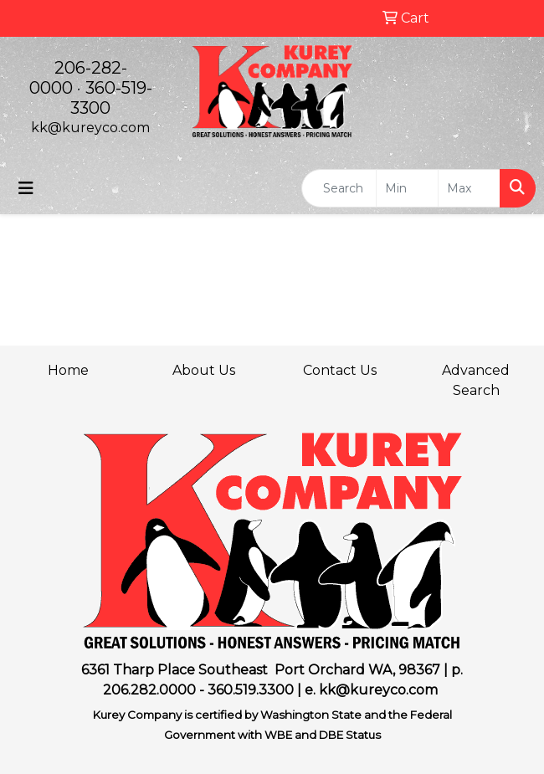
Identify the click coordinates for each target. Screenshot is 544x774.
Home (68, 370)
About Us (203, 370)
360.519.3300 (251, 690)
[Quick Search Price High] (469, 188)
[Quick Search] (339, 188)
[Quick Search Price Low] (407, 188)
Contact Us (340, 370)
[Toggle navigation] (26, 188)
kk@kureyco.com (90, 128)
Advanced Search (476, 380)
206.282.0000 (149, 690)
